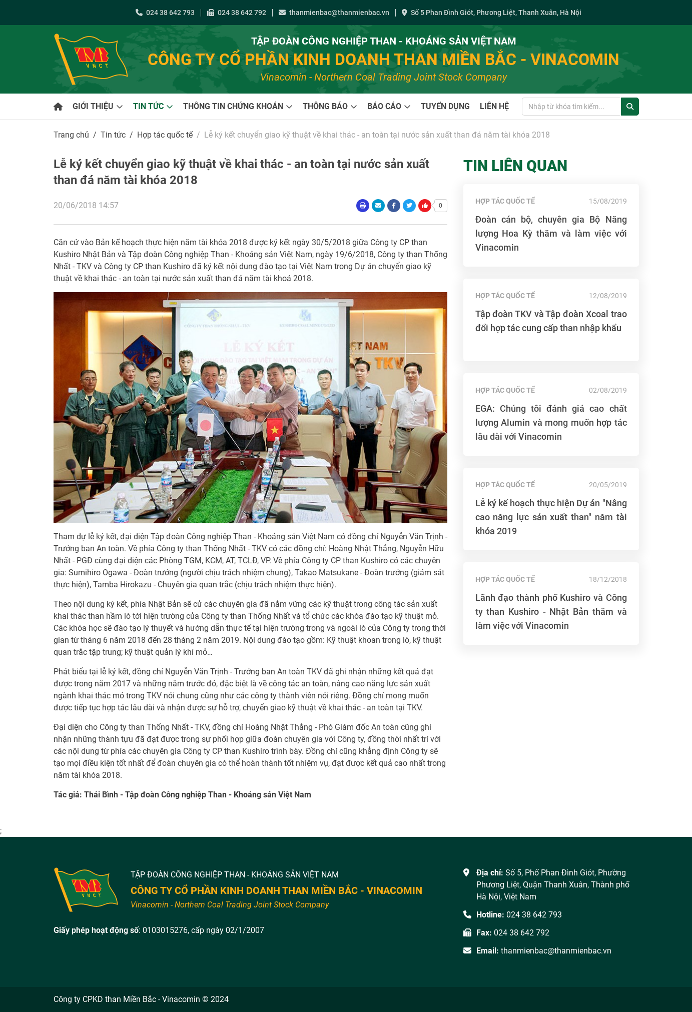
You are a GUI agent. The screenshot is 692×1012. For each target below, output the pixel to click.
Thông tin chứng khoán (233, 107)
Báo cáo (384, 107)
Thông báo (325, 107)
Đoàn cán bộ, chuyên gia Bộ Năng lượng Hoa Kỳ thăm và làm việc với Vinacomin (551, 233)
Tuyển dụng (445, 107)
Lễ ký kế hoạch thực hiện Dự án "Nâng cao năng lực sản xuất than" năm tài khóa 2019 (551, 517)
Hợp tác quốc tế (165, 135)
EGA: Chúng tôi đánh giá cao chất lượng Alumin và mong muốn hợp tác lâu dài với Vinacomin (551, 422)
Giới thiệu (93, 107)
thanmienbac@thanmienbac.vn (334, 13)
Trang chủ (71, 135)
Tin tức (148, 107)
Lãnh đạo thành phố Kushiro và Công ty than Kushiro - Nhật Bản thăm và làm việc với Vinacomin (551, 611)
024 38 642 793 (165, 13)
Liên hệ (494, 107)
